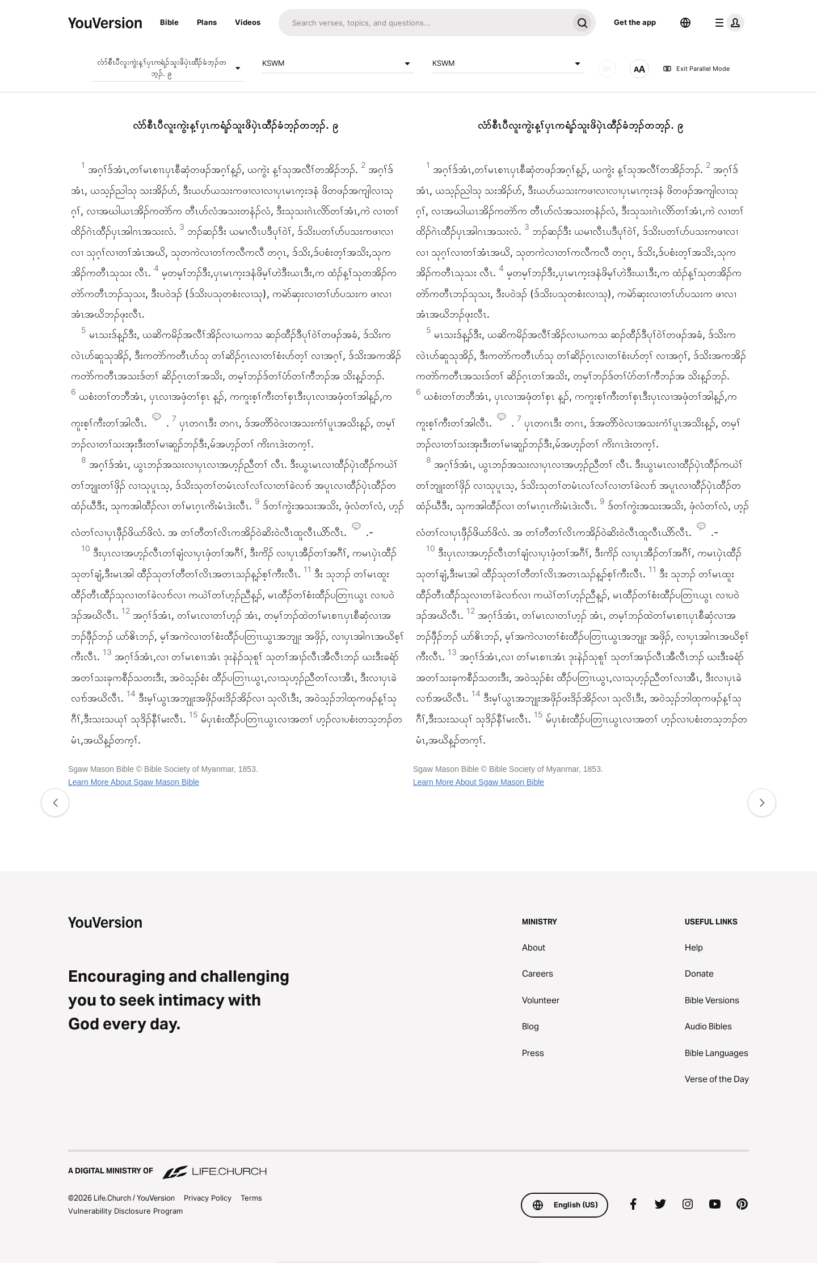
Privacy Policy (207, 1197)
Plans (207, 22)
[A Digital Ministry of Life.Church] (408, 1165)
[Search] (423, 23)
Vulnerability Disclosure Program (125, 1210)
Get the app (635, 22)
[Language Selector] (685, 22)
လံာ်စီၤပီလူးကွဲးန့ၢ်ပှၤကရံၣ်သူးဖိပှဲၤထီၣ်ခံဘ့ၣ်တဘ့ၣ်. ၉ (170, 67)
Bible (169, 22)
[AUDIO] (607, 69)
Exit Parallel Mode (696, 68)
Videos (247, 22)
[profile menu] (727, 22)
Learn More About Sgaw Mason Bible (133, 782)
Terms (251, 1197)
